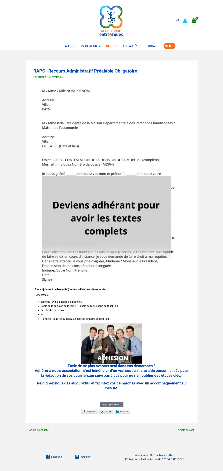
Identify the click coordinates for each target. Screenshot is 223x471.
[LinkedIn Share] (122, 413)
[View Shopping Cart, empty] (193, 20)
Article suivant (187, 431)
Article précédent (37, 431)
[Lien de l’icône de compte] (185, 21)
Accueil (70, 46)
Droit (111, 46)
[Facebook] (53, 456)
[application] (98, 46)
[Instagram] (83, 456)
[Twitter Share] (106, 413)
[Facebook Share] (89, 413)
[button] (178, 20)
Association (90, 46)
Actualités (132, 46)
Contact (152, 46)
